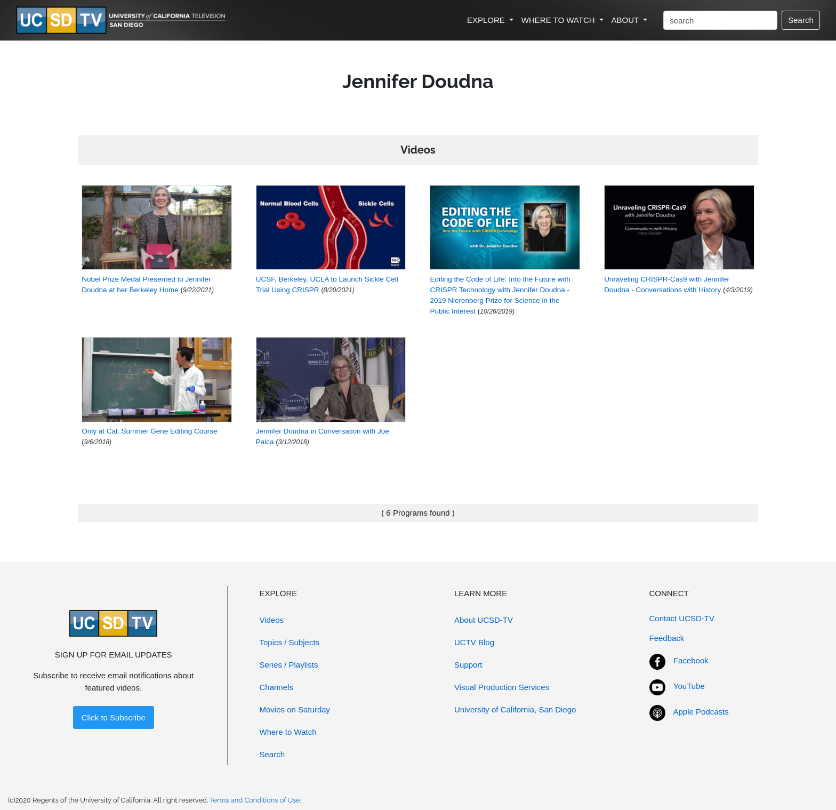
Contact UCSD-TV (682, 618)
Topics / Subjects (290, 642)
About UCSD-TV (483, 619)
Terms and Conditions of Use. (255, 800)
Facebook (691, 660)
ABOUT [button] (626, 20)
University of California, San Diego (515, 709)
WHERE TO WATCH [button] (559, 20)
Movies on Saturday (295, 709)
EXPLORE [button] (487, 20)
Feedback (667, 638)
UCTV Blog (474, 642)
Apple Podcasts (701, 711)
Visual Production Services (501, 687)
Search (801, 20)
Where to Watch (288, 731)
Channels (276, 687)
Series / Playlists (289, 664)
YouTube (689, 686)
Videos (272, 619)
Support (468, 664)
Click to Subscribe (114, 717)
